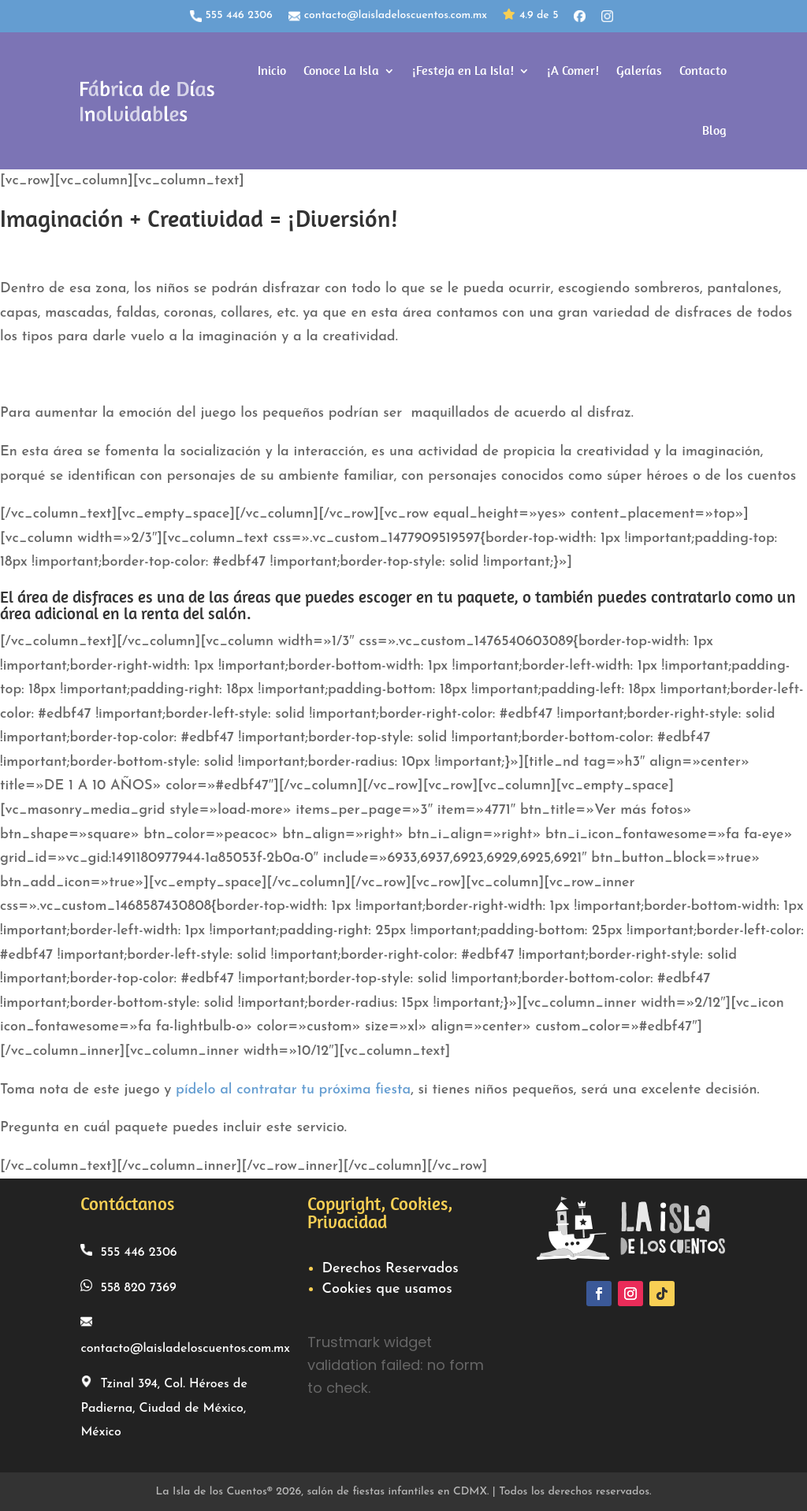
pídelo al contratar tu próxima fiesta (293, 1087)
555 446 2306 (231, 15)
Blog (714, 129)
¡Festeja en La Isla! (463, 69)
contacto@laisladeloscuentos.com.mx (387, 15)
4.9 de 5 (530, 16)
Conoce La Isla (341, 69)
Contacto (703, 69)
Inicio (272, 69)
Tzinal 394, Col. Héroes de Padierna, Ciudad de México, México (163, 1405)
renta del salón (194, 612)
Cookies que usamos (387, 1287)
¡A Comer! (573, 69)
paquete (485, 595)
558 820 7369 (128, 1285)
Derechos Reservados (390, 1267)
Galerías (639, 69)
